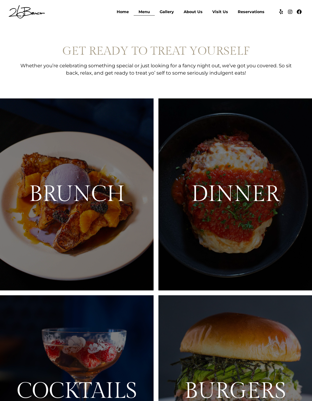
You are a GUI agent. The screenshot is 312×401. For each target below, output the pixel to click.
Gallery (167, 11)
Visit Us (220, 11)
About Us (193, 11)
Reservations (251, 11)
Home (123, 11)
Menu (144, 11)
